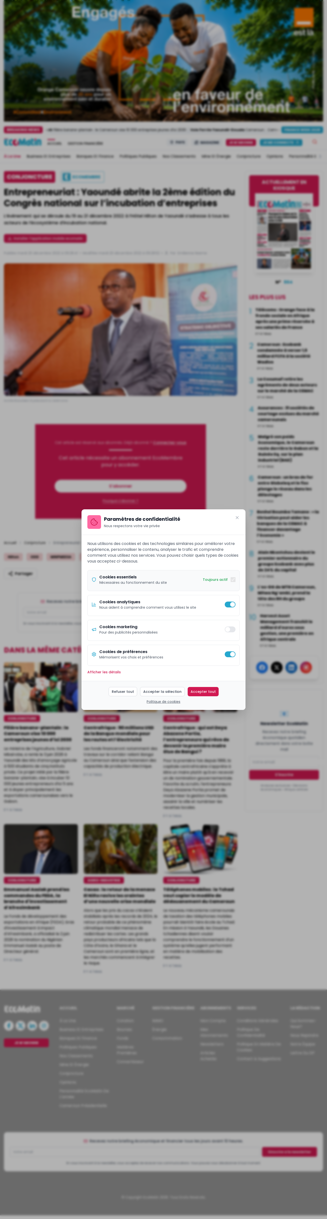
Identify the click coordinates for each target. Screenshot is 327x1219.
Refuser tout (123, 691)
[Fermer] (237, 517)
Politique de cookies (163, 701)
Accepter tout (203, 691)
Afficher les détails (104, 672)
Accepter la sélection (162, 691)
